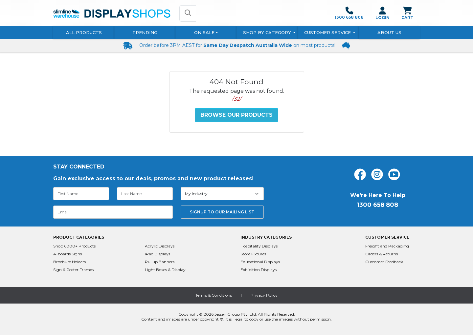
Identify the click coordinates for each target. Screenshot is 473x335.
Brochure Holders (69, 261)
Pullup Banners (159, 261)
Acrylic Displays (159, 246)
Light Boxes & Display (165, 269)
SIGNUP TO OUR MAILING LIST (222, 211)
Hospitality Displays (259, 246)
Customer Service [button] (328, 32)
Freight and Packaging (387, 246)
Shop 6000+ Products (74, 246)
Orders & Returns (381, 253)
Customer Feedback (384, 261)
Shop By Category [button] (267, 32)
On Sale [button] (204, 32)
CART (407, 13)
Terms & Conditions (213, 295)
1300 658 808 (349, 13)
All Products (84, 32)
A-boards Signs (67, 253)
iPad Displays (157, 253)
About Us (389, 32)
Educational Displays (260, 261)
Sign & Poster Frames (73, 269)
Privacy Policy (264, 295)
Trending (144, 32)
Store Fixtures (253, 253)
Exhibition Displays (258, 269)
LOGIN (382, 13)
